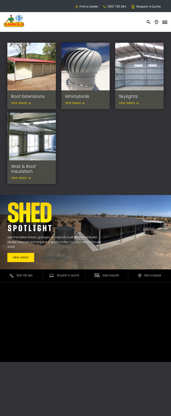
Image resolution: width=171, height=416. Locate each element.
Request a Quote (146, 6)
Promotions (96, 314)
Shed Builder (107, 275)
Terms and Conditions (143, 314)
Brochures (95, 319)
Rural (10, 319)
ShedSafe (94, 304)
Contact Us (136, 299)
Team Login (136, 309)
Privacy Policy (137, 319)
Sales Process (57, 314)
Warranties (95, 299)
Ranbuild (53, 299)
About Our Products (61, 309)
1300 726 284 (114, 6)
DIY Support (95, 309)
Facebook (135, 304)
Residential (14, 304)
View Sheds (21, 257)
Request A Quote (64, 275)
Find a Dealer (87, 6)
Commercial (15, 309)
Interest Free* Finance (62, 319)
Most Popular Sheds (20, 299)
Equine (11, 314)
